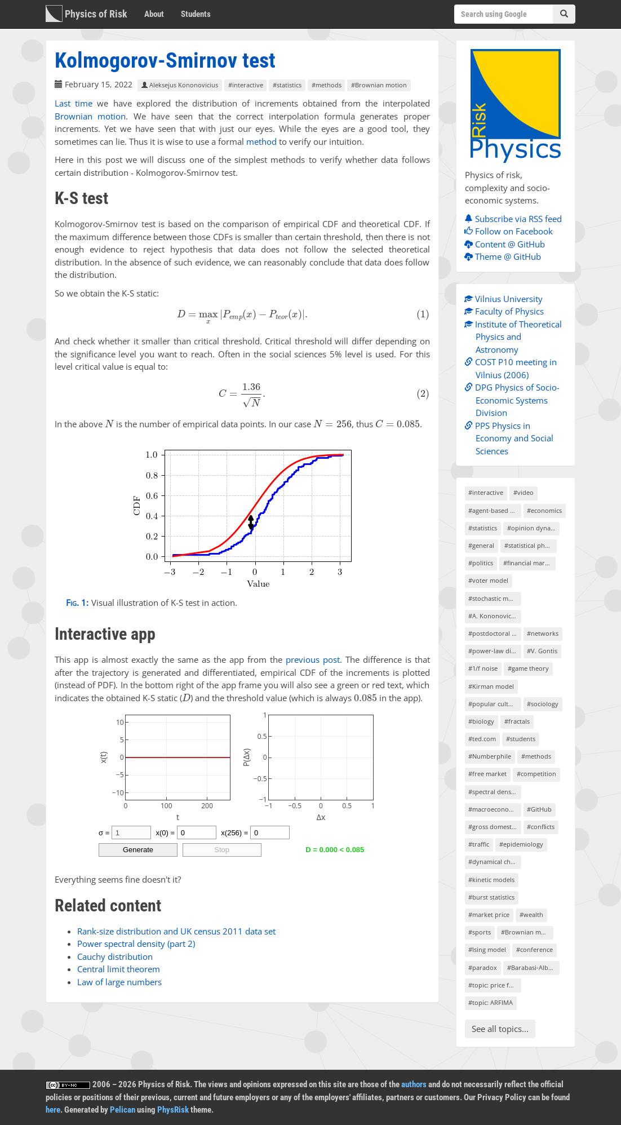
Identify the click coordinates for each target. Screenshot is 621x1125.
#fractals (517, 721)
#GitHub (539, 809)
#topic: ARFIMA (490, 1002)
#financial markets (529, 563)
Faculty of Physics (507, 311)
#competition (536, 773)
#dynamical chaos (494, 861)
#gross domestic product (494, 826)
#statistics (287, 85)
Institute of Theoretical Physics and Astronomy (516, 336)
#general (481, 545)
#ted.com (482, 738)
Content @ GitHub (507, 244)
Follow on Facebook (511, 231)
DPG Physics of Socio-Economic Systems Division (515, 400)
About (154, 14)
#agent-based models (494, 510)
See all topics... (500, 1028)
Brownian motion (90, 116)
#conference (534, 949)
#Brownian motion (379, 85)
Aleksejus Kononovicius (179, 85)
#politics (480, 563)
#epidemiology (521, 844)
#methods (326, 85)
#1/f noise (483, 668)
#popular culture (493, 703)
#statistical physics (530, 545)
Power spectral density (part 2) (136, 943)
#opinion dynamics (533, 528)
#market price (488, 914)
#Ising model (487, 949)
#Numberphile (489, 756)
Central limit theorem (118, 969)
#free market (487, 773)
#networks (542, 633)
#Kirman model (491, 686)
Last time (73, 103)
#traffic (478, 844)
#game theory (528, 668)
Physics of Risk (86, 13)
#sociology (542, 703)
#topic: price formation (494, 985)
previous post (313, 659)
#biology (481, 721)
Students (196, 14)
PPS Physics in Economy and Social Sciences (511, 438)
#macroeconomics (494, 809)
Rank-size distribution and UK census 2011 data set (176, 931)
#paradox (482, 967)
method (261, 141)
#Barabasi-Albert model (533, 967)
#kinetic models (491, 879)
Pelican (122, 1110)
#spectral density (493, 791)
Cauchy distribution (115, 956)
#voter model (488, 580)
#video (523, 492)
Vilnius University (506, 298)
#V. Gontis (542, 650)
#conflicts (541, 826)
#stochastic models (494, 598)
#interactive (245, 85)
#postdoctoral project (494, 633)
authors (414, 1084)
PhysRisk (173, 1110)
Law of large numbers (119, 981)
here (53, 1110)
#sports (479, 932)
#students (520, 738)
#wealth (531, 914)
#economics (544, 510)
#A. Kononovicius (494, 616)
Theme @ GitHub (505, 256)
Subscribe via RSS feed (516, 218)
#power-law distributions (494, 650)
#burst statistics (491, 897)
